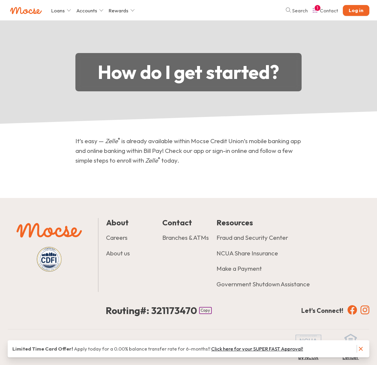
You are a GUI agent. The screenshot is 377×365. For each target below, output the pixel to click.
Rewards (122, 10)
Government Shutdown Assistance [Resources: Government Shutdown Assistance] (263, 284)
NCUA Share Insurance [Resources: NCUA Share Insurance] (247, 253)
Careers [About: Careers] (117, 237)
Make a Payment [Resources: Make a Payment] (239, 268)
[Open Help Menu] (325, 10)
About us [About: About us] (118, 253)
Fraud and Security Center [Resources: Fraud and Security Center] (252, 237)
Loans (61, 10)
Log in (356, 10)
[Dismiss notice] (361, 349)
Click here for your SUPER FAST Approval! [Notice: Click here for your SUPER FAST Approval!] (257, 349)
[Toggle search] (295, 10)
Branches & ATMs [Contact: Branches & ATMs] (185, 237)
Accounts (90, 10)
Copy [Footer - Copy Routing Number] (205, 310)
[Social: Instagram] (365, 309)
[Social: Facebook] (352, 309)
